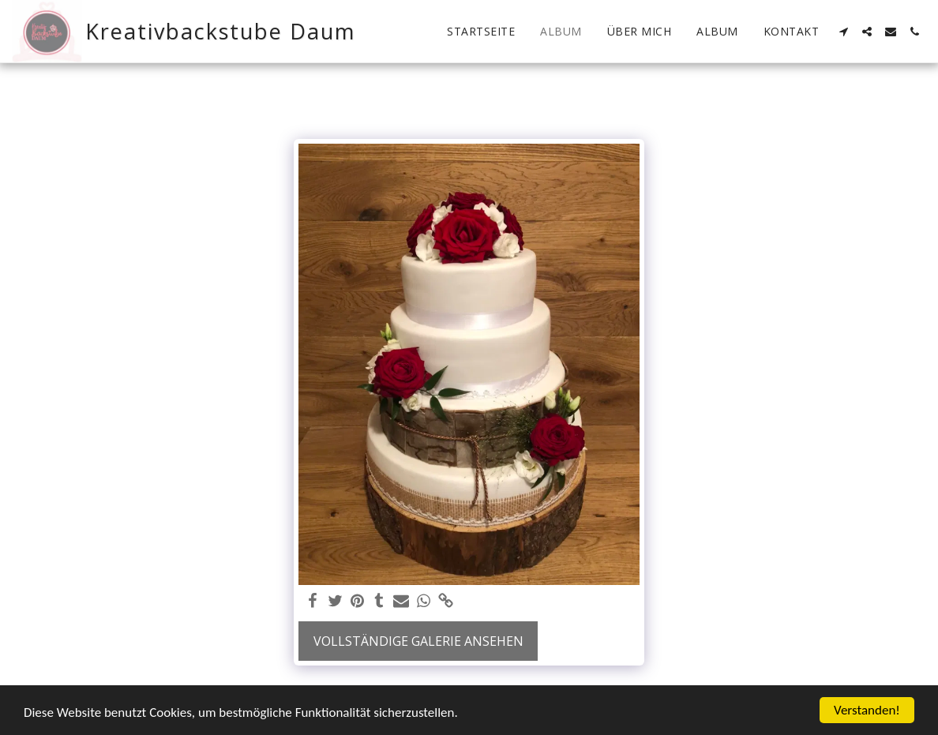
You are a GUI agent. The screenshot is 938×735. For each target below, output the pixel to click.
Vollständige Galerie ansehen (418, 641)
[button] (843, 31)
